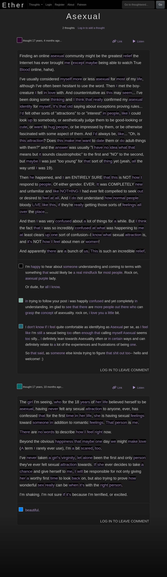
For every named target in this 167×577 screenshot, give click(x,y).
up (30, 120)
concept (47, 313)
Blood (25, 69)
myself (66, 79)
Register (60, 4)
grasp (29, 313)
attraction (35, 140)
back (76, 478)
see (69, 307)
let (79, 457)
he (32, 177)
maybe (91, 62)
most (121, 79)
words (49, 432)
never (53, 409)
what (123, 147)
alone (87, 457)
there (51, 251)
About (71, 4)
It (98, 184)
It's (55, 106)
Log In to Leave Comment (124, 370)
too (69, 333)
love (51, 92)
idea (113, 147)
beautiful (32, 510)
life (139, 79)
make (69, 140)
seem (127, 92)
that (89, 99)
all (134, 161)
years (85, 402)
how (135, 177)
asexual (57, 56)
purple (43, 278)
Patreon (81, 4)
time (70, 415)
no (106, 147)
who (133, 307)
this (109, 92)
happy (35, 267)
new (139, 184)
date (100, 140)
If (95, 464)
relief (127, 56)
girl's (56, 457)
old (69, 106)
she (97, 415)
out (140, 191)
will (80, 471)
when (73, 485)
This (94, 251)
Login (49, 4)
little (111, 313)
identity (26, 106)
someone (70, 267)
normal (119, 198)
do (122, 140)
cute (23, 127)
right (98, 432)
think (80, 99)
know (97, 235)
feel (46, 198)
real (79, 272)
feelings (129, 205)
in (45, 92)
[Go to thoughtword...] (138, 5)
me (67, 62)
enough (87, 333)
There (25, 432)
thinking (57, 99)
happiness (64, 441)
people (113, 113)
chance (26, 471)
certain (117, 339)
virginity (68, 457)
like (125, 113)
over (23, 211)
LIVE (36, 205)
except (78, 62)
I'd (22, 113)
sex (41, 485)
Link (118, 41)
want (38, 127)
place (40, 211)
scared (87, 448)
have (98, 147)
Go (160, 4)
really (98, 99)
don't (31, 327)
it (40, 154)
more (77, 79)
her (98, 402)
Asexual (116, 327)
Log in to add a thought (91, 28)
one (54, 235)
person (121, 422)
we (113, 441)
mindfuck (90, 272)
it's (29, 241)
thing (108, 161)
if (59, 205)
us (86, 251)
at (51, 198)
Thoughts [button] (35, 4)
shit (116, 353)
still (39, 333)
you (101, 313)
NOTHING (69, 191)
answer (61, 147)
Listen (138, 41)
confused (63, 221)
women (92, 241)
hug (51, 127)
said (40, 353)
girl (30, 402)
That (110, 422)
